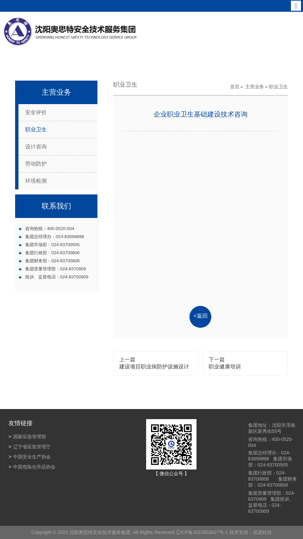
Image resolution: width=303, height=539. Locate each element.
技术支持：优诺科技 (250, 532)
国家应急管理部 (27, 436)
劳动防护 (36, 164)
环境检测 (36, 181)
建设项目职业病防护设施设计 (154, 366)
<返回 (200, 316)
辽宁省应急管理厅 (29, 446)
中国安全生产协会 (29, 456)
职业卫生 (36, 129)
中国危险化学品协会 (31, 466)
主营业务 (254, 86)
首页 (235, 86)
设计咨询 (36, 146)
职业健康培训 (225, 366)
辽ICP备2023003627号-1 (201, 532)
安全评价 (36, 112)
